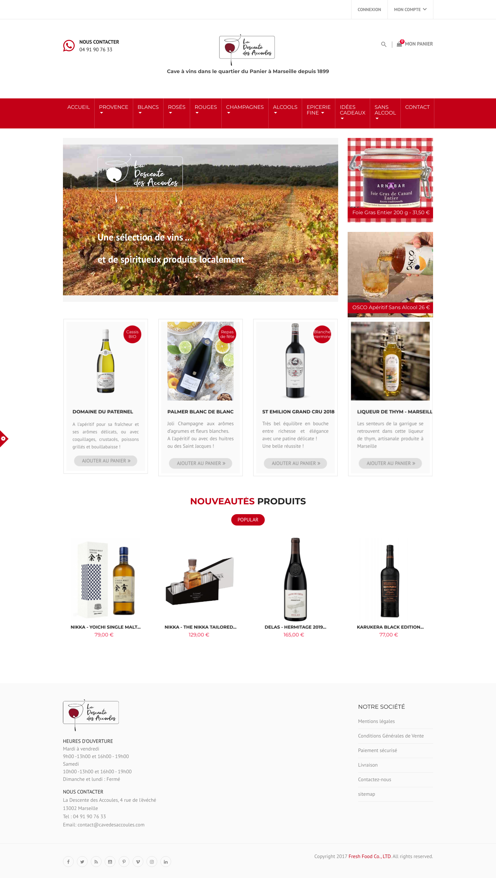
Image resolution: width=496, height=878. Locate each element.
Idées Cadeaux (352, 110)
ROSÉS (176, 107)
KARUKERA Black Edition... (390, 613)
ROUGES (206, 107)
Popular (248, 520)
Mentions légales (376, 721)
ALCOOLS (285, 107)
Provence (113, 107)
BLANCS (148, 107)
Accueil (78, 107)
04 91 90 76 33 (95, 50)
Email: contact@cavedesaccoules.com (104, 825)
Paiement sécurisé (377, 750)
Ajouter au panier (104, 432)
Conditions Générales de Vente (391, 735)
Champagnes (245, 107)
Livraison (368, 765)
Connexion (369, 9)
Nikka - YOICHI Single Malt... (105, 613)
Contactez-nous (374, 779)
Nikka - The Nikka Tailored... (200, 613)
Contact (417, 107)
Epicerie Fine (319, 110)
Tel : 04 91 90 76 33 (84, 816)
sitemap (366, 794)
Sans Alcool (385, 110)
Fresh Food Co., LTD (370, 856)
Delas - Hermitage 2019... (295, 613)
